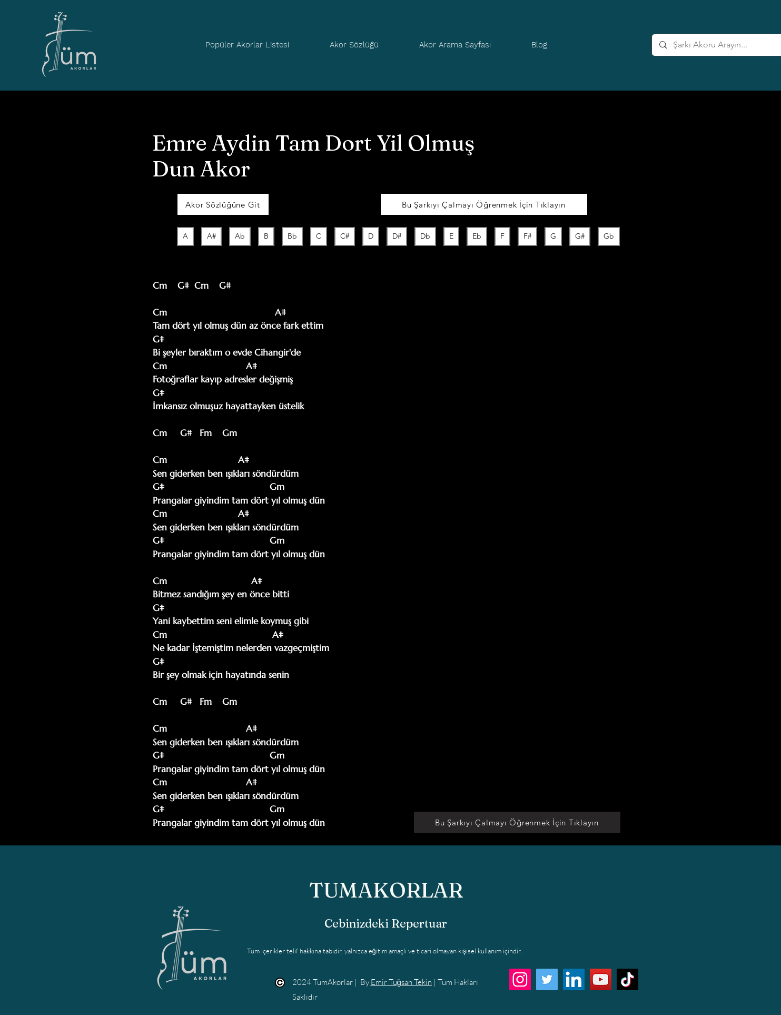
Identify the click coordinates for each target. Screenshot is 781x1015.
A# (211, 236)
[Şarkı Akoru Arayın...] (721, 45)
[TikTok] (627, 979)
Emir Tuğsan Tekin (401, 982)
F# (527, 236)
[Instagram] (520, 979)
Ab (239, 236)
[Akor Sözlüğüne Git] (223, 204)
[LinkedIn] (574, 979)
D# (396, 236)
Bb (292, 236)
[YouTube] (600, 979)
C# (344, 236)
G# (580, 236)
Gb (608, 236)
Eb (476, 236)
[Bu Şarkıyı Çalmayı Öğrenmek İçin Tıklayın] (484, 204)
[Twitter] (547, 979)
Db (425, 236)
